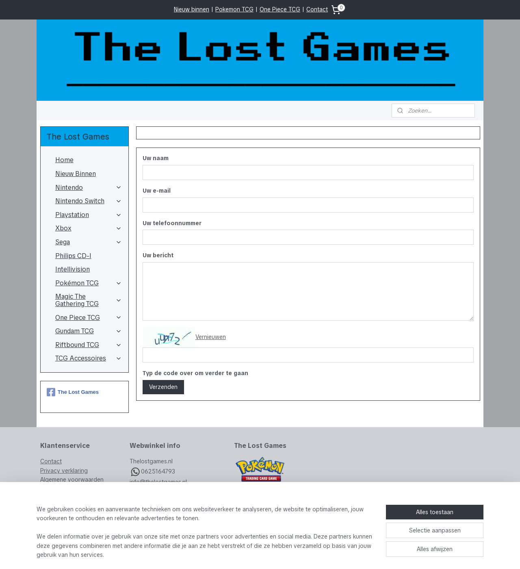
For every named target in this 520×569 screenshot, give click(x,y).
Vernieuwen (210, 337)
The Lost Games (73, 392)
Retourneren (56, 506)
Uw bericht (157, 255)
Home (64, 160)
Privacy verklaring (64, 470)
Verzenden (163, 387)
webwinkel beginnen (277, 554)
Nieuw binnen (191, 9)
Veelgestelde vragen (67, 498)
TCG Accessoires (88, 358)
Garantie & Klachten (66, 488)
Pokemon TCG (234, 9)
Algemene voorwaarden (72, 479)
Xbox (88, 228)
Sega (88, 242)
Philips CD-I (73, 256)
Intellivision (72, 269)
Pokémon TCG (88, 283)
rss (248, 554)
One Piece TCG (280, 9)
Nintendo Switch (88, 201)
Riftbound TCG (88, 345)
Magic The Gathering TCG (88, 300)
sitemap (232, 554)
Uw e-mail (156, 190)
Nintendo (88, 187)
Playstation (88, 215)
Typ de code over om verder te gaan (195, 373)
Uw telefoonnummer (171, 223)
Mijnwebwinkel (348, 554)
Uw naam (155, 158)
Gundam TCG (88, 331)
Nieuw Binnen (75, 173)
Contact (317, 9)
